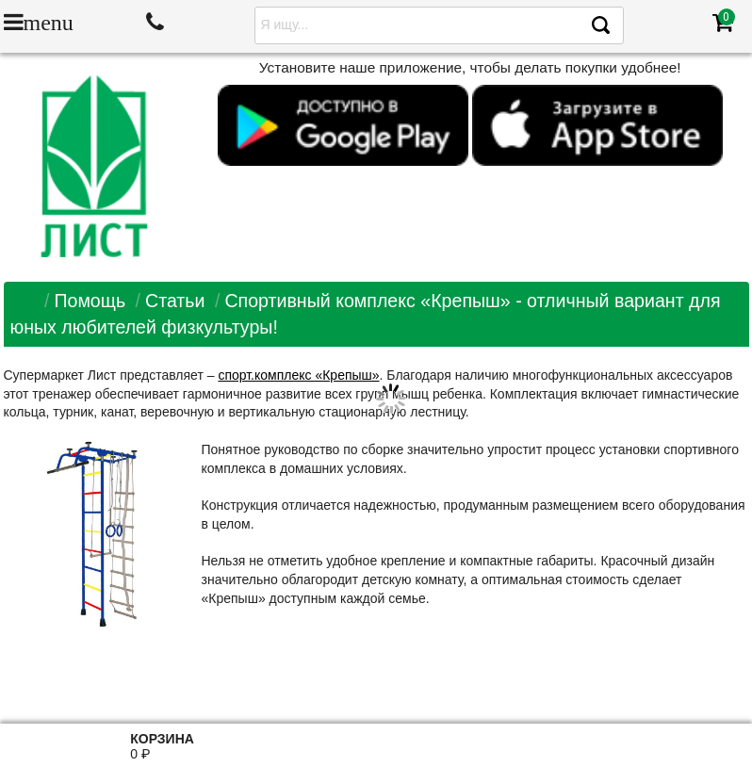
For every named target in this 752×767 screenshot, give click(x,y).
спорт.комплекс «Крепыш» (298, 375)
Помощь (89, 300)
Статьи (175, 300)
